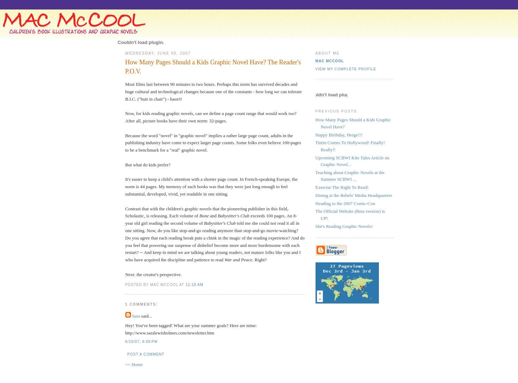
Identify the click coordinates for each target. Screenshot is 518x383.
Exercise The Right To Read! (342, 187)
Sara (136, 316)
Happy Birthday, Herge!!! (339, 135)
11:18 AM (195, 285)
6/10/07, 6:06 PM (141, 342)
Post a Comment (145, 354)
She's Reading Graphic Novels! (344, 226)
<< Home (134, 364)
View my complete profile (346, 69)
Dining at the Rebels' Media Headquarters (354, 195)
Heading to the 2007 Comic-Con (345, 203)
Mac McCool (330, 61)
